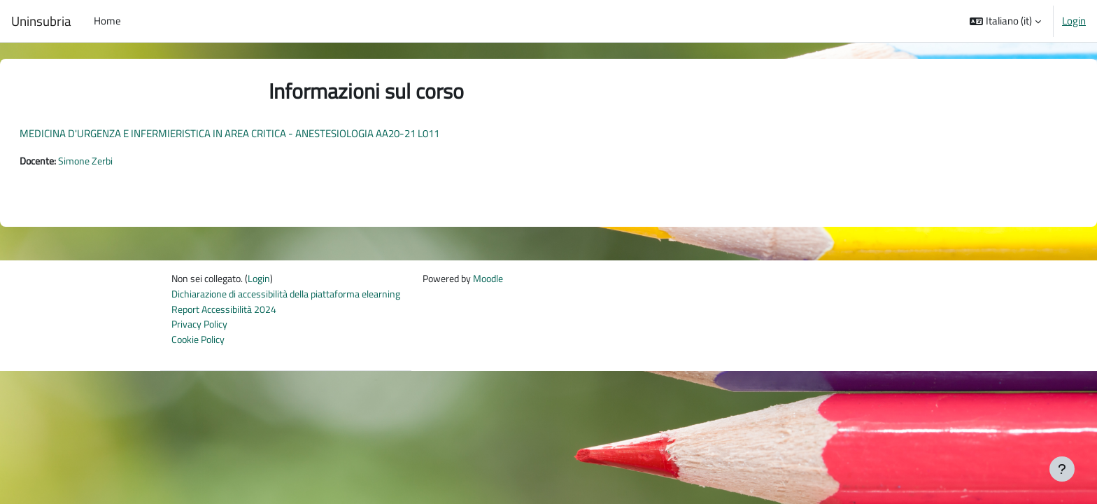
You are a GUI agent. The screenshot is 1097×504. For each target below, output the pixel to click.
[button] (1005, 21)
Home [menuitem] (107, 21)
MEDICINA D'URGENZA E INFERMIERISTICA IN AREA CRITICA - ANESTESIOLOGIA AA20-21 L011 (263, 133)
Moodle (513, 280)
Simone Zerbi (124, 161)
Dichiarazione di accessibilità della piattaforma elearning (295, 296)
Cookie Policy (200, 343)
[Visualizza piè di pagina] (1062, 469)
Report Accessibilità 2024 (227, 312)
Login (1074, 21)
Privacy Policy (201, 328)
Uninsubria (41, 21)
